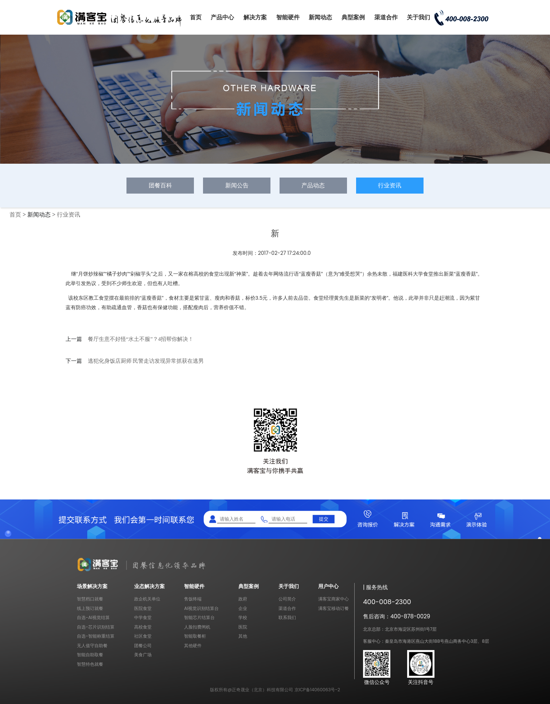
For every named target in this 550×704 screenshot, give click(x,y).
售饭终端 (193, 599)
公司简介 (287, 599)
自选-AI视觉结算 (93, 617)
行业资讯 (389, 185)
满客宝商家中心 (333, 599)
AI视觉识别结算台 (201, 608)
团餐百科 (160, 185)
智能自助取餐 (90, 655)
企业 (242, 608)
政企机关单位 (147, 599)
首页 (196, 17)
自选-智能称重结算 (95, 636)
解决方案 (255, 17)
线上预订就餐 (90, 608)
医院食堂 (143, 608)
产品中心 (222, 17)
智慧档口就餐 (90, 599)
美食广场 (143, 655)
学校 (242, 617)
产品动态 (313, 185)
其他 (242, 636)
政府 (242, 599)
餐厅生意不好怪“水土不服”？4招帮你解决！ (141, 339)
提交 (323, 519)
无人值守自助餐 (92, 645)
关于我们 (418, 17)
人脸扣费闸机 (197, 627)
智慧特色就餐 (90, 664)
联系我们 (287, 617)
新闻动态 (320, 17)
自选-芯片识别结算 (95, 627)
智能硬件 (288, 17)
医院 (242, 627)
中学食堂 (143, 617)
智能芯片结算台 (199, 617)
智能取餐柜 (195, 636)
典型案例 (353, 17)
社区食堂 (143, 636)
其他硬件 (193, 645)
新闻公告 (237, 185)
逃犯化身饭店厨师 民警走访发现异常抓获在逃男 (146, 361)
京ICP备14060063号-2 (317, 690)
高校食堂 (143, 627)
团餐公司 (143, 645)
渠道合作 (386, 17)
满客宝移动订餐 (333, 608)
